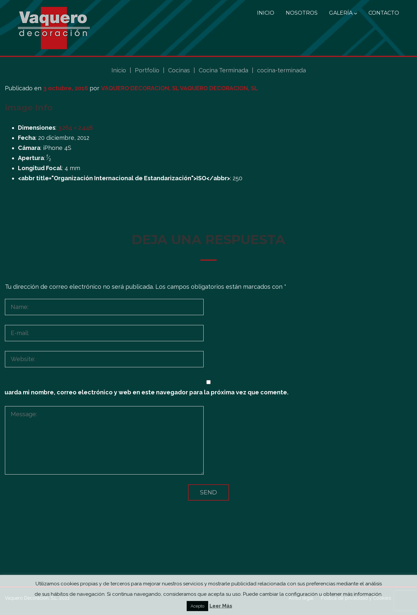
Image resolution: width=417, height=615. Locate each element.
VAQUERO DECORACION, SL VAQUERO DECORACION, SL (179, 88)
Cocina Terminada (223, 70)
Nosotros (302, 13)
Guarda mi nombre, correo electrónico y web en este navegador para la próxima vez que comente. (144, 392)
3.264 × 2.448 (75, 127)
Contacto (383, 13)
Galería (343, 13)
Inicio (265, 13)
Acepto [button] (197, 606)
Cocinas (179, 70)
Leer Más (220, 606)
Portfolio (147, 70)
